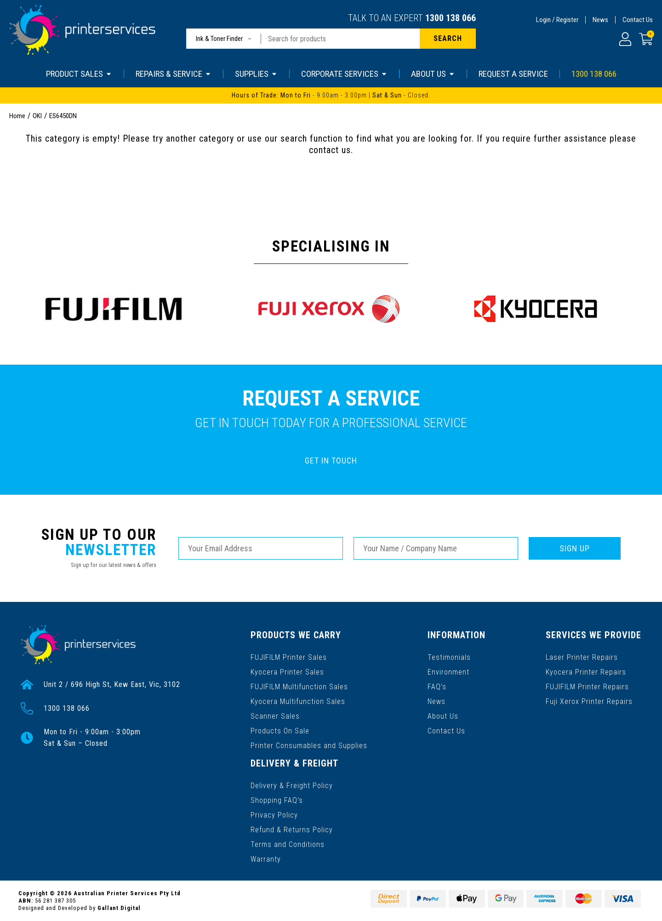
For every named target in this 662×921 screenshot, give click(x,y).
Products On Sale (280, 731)
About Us (443, 716)
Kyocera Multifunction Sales (298, 701)
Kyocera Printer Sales (287, 672)
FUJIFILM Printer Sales (289, 657)
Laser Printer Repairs (582, 657)
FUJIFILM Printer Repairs (587, 686)
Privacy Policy (274, 815)
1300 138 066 (450, 17)
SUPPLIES (256, 73)
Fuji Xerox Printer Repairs (589, 701)
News (600, 20)
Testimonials (449, 657)
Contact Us (637, 20)
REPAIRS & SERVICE (173, 73)
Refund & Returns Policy (292, 829)
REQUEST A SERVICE (513, 73)
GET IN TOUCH (331, 460)
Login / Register (557, 20)
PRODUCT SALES (79, 73)
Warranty (266, 859)
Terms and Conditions (288, 844)
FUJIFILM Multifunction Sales (299, 686)
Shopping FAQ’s (277, 800)
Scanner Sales (275, 716)
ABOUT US (433, 73)
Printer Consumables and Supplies (309, 745)
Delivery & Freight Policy (292, 785)
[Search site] (448, 39)
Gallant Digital (119, 907)
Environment (448, 672)
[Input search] (340, 39)
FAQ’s (437, 686)
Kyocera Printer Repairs (586, 672)
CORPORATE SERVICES (344, 73)
